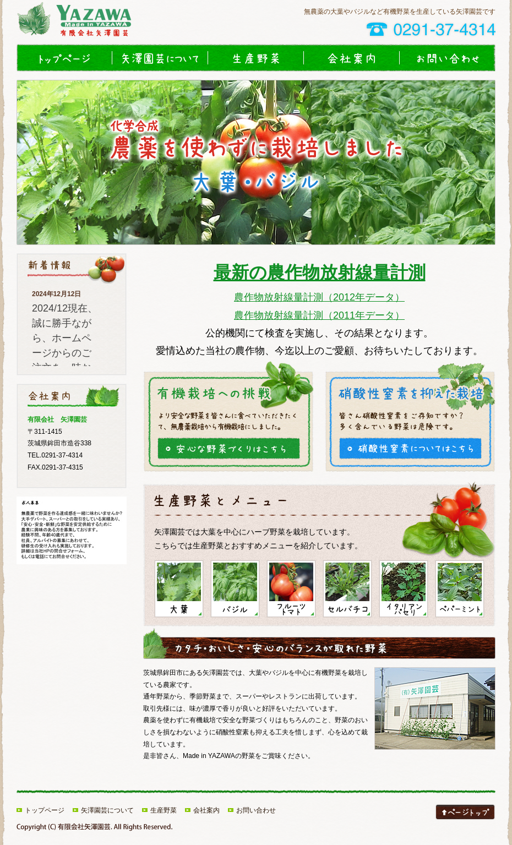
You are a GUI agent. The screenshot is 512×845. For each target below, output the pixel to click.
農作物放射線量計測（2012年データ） (319, 297)
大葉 (179, 589)
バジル (235, 589)
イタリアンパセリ (403, 589)
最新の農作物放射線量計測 (320, 272)
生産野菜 (256, 58)
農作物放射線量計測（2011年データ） (319, 315)
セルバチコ (347, 589)
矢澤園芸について (160, 58)
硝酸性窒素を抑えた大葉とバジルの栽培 (410, 448)
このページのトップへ (465, 812)
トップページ (64, 58)
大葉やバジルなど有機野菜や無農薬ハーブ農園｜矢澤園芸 (88, 22)
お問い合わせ (447, 58)
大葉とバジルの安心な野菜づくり (228, 448)
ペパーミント (459, 589)
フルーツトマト (291, 589)
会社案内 (352, 58)
